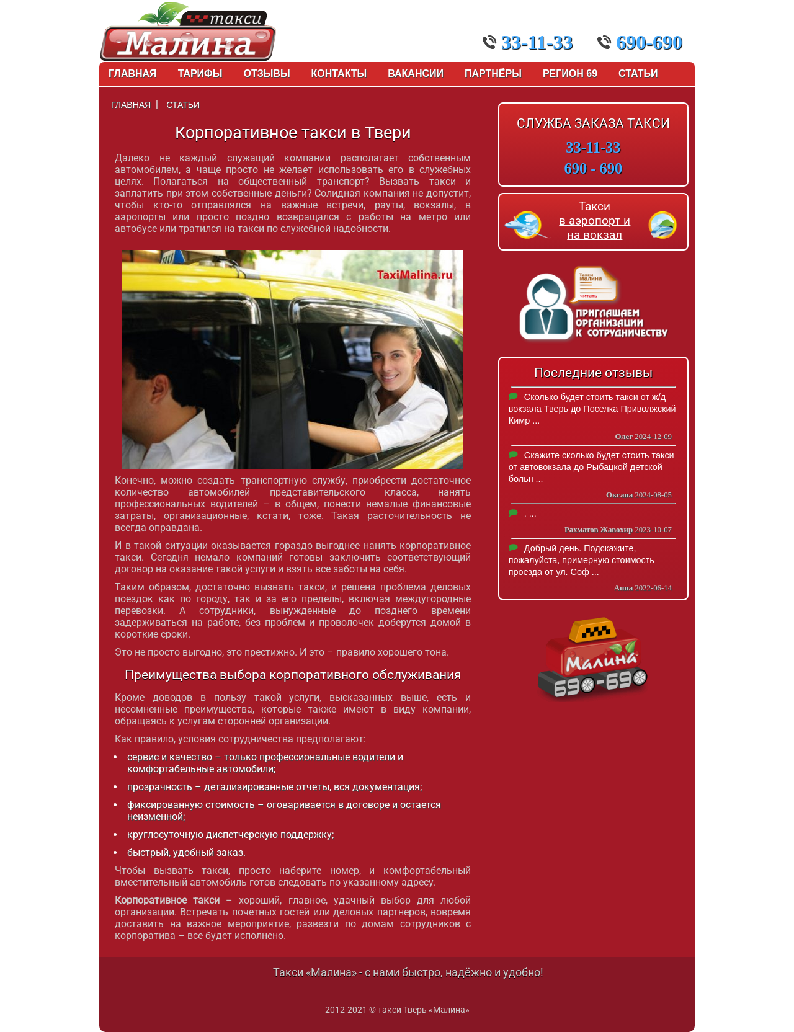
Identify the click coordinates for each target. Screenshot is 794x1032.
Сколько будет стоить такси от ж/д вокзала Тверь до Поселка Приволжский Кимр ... (592, 408)
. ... (530, 513)
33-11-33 (528, 42)
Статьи (638, 73)
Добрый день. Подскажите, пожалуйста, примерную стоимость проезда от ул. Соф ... (581, 560)
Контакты (339, 73)
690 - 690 (593, 168)
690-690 (639, 42)
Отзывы (266, 73)
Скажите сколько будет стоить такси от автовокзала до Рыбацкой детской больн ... (591, 467)
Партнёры (493, 73)
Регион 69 (570, 73)
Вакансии (416, 73)
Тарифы (200, 73)
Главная (133, 73)
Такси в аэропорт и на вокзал (594, 220)
